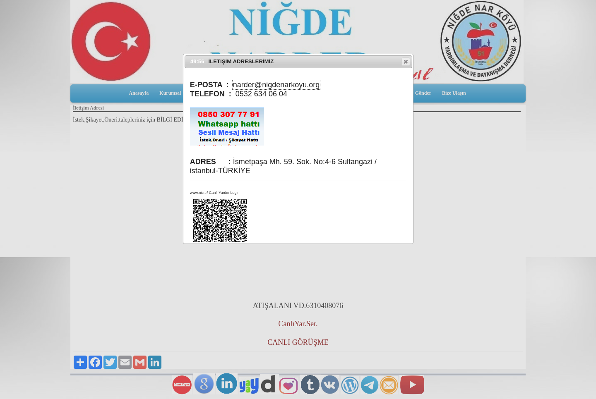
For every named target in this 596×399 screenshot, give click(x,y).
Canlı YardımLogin (224, 193)
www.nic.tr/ (199, 193)
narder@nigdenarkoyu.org (276, 85)
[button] (405, 61)
